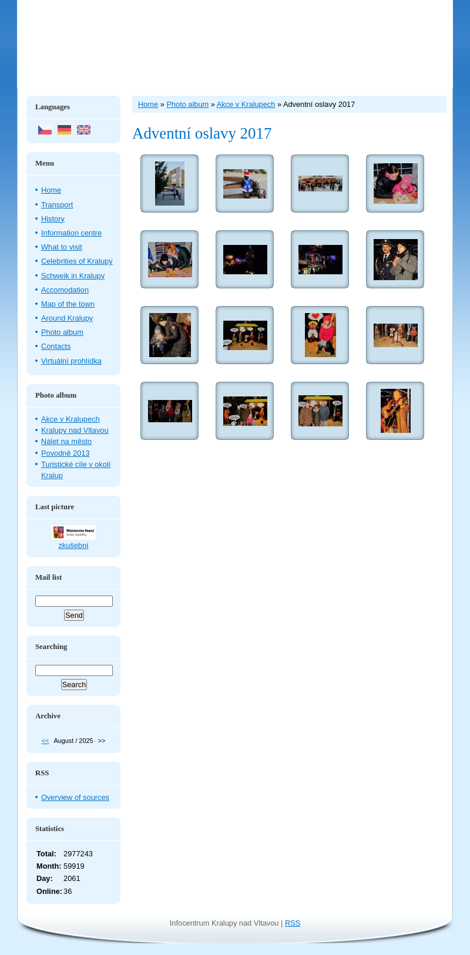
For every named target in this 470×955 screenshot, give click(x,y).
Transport (57, 204)
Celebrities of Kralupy (77, 261)
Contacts (56, 346)
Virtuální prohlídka (71, 361)
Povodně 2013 (65, 453)
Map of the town (68, 304)
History (53, 218)
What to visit (61, 247)
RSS (292, 923)
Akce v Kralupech (70, 419)
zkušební (73, 545)
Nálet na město (66, 441)
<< (45, 740)
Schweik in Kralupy (73, 275)
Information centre (71, 232)
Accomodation (65, 289)
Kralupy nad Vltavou (75, 430)
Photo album (62, 332)
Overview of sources (75, 797)
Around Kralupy (67, 318)
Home (51, 190)
